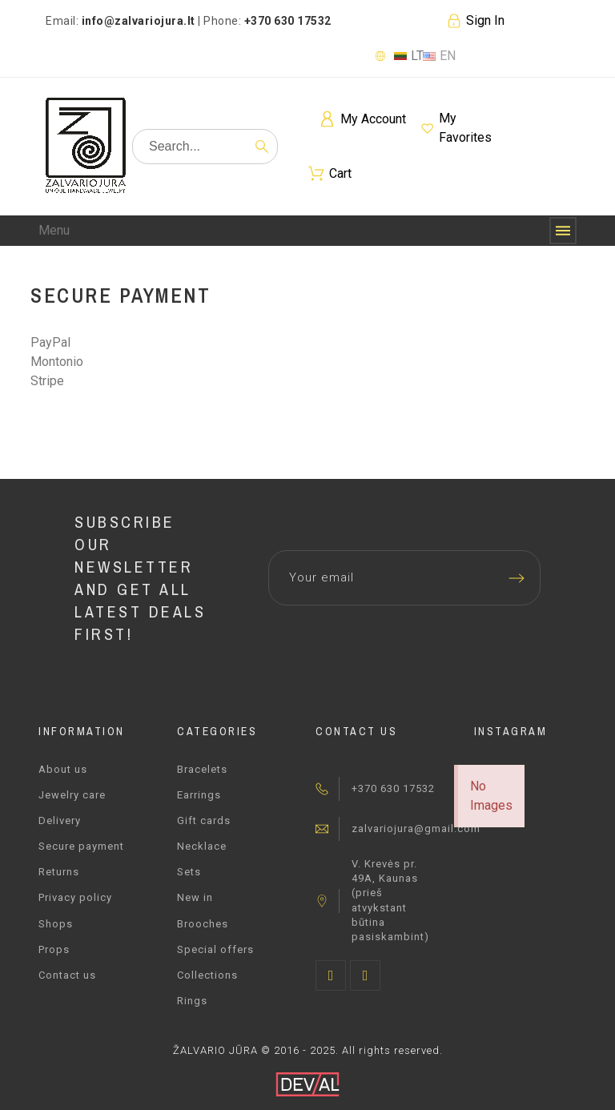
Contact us (67, 975)
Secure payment (81, 846)
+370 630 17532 (393, 788)
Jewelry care (72, 795)
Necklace (202, 846)
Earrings (199, 795)
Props (54, 949)
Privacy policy (75, 897)
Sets (189, 872)
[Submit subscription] (516, 578)
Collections (207, 975)
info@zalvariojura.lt (138, 20)
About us (62, 769)
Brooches (202, 924)
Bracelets (202, 769)
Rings (192, 1001)
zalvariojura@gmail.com (416, 828)
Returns (58, 872)
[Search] (205, 146)
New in (195, 897)
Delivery (59, 820)
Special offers (215, 949)
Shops (55, 924)
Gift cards (204, 820)
